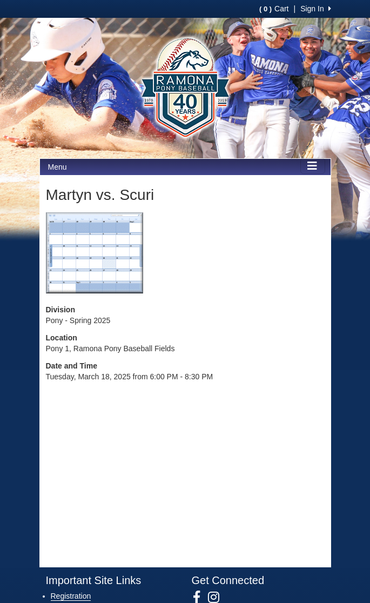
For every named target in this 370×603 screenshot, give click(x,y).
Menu (57, 167)
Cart (273, 8)
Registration (71, 596)
